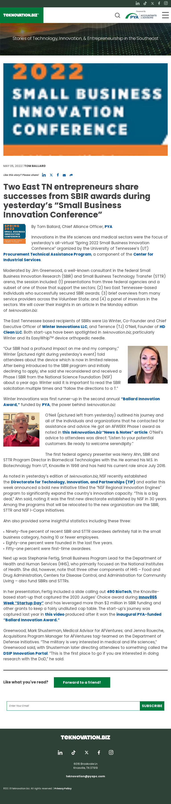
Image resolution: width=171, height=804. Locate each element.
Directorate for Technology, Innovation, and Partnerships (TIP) (73, 482)
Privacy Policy (62, 788)
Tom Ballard (35, 166)
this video (54, 614)
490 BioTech (119, 591)
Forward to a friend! (82, 682)
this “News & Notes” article (104, 432)
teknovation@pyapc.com (85, 776)
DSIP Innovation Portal (25, 653)
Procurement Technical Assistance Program (47, 254)
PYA (108, 226)
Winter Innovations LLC (64, 326)
